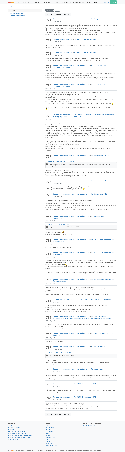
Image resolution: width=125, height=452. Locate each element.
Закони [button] (55, 2)
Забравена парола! (14, 439)
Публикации (50, 10)
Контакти (11, 429)
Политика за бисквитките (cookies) (19, 437)
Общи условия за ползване (16, 431)
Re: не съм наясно (98, 346)
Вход (113, 2)
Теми (57, 10)
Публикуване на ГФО (52, 445)
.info (11, 2)
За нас (10, 425)
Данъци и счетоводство (62, 39)
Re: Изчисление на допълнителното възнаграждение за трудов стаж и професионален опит (82, 317)
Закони (48, 435)
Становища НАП (66, 2)
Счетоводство (50, 427)
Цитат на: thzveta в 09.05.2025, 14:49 (57, 224)
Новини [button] (81, 2)
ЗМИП (47, 439)
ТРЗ (47, 425)
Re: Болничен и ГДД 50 (100, 155)
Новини (48, 433)
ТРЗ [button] (19, 2)
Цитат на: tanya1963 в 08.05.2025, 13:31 (58, 352)
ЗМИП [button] (75, 2)
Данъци (48, 429)
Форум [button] (96, 2)
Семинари (49, 443)
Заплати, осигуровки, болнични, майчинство (71, 19)
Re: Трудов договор (99, 19)
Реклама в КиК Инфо (14, 427)
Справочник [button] (47, 2)
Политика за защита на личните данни (20, 435)
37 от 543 (57, 15)
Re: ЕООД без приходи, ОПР (85, 384)
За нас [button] (89, 2)
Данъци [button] (25, 2)
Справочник (49, 431)
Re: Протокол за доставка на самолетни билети (93, 299)
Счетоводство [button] (35, 2)
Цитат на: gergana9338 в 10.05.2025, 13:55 (59, 161)
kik (11, 450)
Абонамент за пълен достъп (17, 433)
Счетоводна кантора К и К (91, 425)
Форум (48, 441)
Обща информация (16, 13)
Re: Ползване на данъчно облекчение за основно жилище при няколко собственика (83, 116)
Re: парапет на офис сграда (85, 39)
